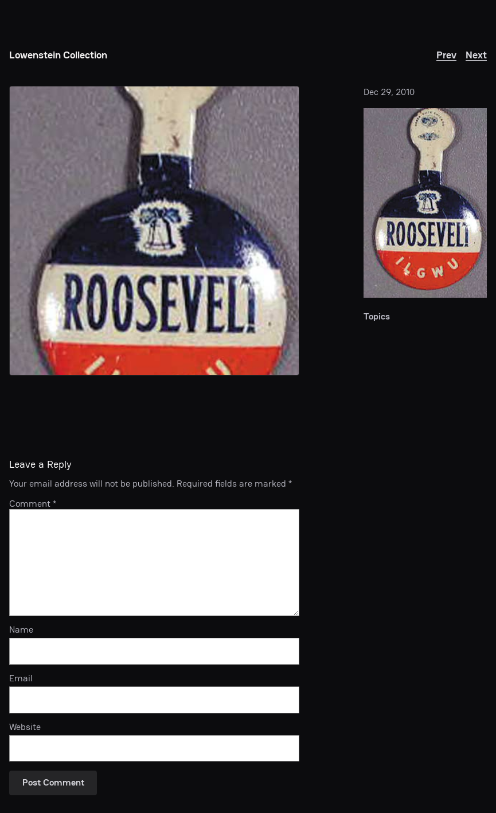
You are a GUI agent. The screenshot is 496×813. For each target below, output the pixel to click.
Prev (446, 54)
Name (21, 630)
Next (476, 54)
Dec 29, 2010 (389, 92)
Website (25, 727)
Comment (32, 504)
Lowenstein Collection (58, 54)
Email (21, 678)
